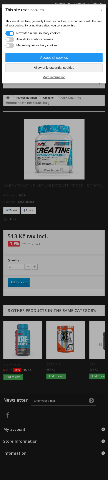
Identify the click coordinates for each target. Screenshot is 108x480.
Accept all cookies (54, 57)
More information (54, 77)
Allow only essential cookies (54, 67)
